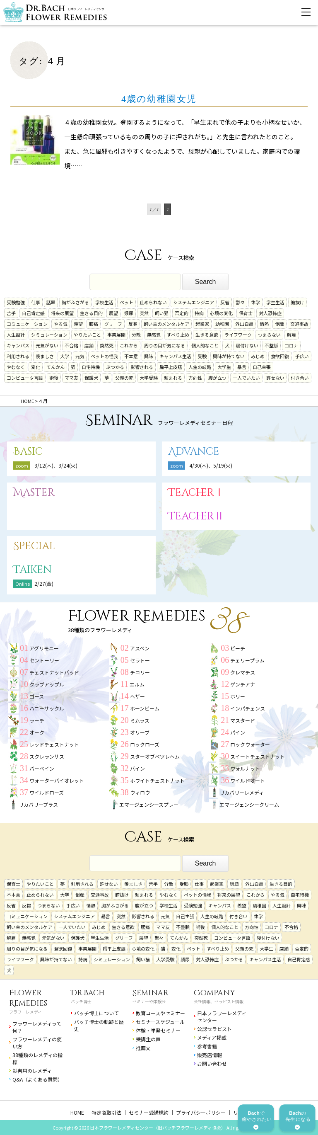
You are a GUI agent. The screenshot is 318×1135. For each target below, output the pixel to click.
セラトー (140, 660)
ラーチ (36, 720)
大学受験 (149, 377)
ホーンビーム (144, 708)
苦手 (11, 313)
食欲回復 (280, 356)
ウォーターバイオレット (56, 780)
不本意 (131, 356)
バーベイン (41, 768)
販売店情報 (209, 1054)
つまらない (269, 334)
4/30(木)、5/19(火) (210, 465)
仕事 (35, 302)
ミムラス (139, 720)
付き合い (300, 377)
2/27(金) (43, 583)
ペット (126, 302)
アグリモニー (44, 648)
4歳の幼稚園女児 (159, 99)
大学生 (224, 367)
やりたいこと (87, 334)
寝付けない (247, 345)
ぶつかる (115, 367)
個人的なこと (205, 345)
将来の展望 (62, 313)
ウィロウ (140, 792)
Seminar (150, 993)
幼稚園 (222, 323)
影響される (141, 367)
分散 (136, 334)
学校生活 (104, 302)
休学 (255, 302)
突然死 (106, 345)
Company (214, 993)
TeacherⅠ (196, 493)
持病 (199, 313)
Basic (28, 451)
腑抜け (297, 302)
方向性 (195, 377)
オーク (36, 732)
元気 (79, 356)
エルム (137, 684)
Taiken (32, 570)
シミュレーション (49, 334)
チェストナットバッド (54, 672)
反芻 (132, 323)
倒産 (279, 323)
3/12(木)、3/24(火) (55, 465)
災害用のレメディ (32, 1070)
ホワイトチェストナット (157, 780)
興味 (148, 356)
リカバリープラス (38, 804)
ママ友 (71, 377)
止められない (153, 302)
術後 (53, 377)
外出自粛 (244, 323)
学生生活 (275, 302)
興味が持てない (229, 356)
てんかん (55, 367)
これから (129, 345)
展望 (113, 313)
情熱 (264, 323)
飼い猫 (162, 313)
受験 (202, 356)
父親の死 (124, 377)
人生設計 (16, 334)
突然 (144, 313)
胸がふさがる (75, 302)
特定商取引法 (106, 1112)
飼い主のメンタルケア (166, 323)
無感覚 (154, 334)
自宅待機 (91, 367)
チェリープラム (247, 660)
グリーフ (113, 323)
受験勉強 (16, 302)
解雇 (291, 334)
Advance (193, 451)
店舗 (89, 345)
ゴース (36, 696)
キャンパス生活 (175, 356)
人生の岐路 (199, 367)
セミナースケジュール (160, 1021)
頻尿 (128, 313)
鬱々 (240, 302)
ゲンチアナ (242, 684)
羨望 (78, 323)
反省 (224, 302)
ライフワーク (238, 334)
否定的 (181, 313)
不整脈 (271, 345)
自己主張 (262, 367)
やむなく (16, 367)
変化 (35, 367)
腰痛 (93, 323)
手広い (302, 356)
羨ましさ (45, 356)
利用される (18, 356)
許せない (275, 377)
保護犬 (91, 377)
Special (34, 546)
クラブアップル (46, 684)
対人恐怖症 (270, 313)
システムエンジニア (193, 302)
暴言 (241, 367)
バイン (137, 768)
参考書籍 (207, 1046)
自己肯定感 (33, 313)
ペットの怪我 (104, 356)
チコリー (140, 672)
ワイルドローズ (46, 792)
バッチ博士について (96, 1012)
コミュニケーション (27, 323)
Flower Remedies (28, 998)
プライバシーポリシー (201, 1112)
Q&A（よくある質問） (37, 1079)
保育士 (246, 313)
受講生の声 (148, 1039)
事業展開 (116, 334)
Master (34, 493)
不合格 (71, 345)
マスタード (242, 720)
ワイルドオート (247, 780)
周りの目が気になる (164, 345)
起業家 (202, 323)
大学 (64, 356)
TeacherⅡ (196, 516)
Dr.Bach (88, 993)
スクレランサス (46, 756)
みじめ (258, 356)
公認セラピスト (214, 1028)
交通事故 (299, 323)
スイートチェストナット (257, 756)
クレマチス (242, 672)
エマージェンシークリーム (249, 804)
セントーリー (44, 660)
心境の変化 (221, 313)
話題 (50, 302)
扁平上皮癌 (170, 367)
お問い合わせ (212, 1063)
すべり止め (178, 334)
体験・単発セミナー (158, 1030)
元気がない (47, 345)
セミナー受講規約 (149, 1112)
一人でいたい (246, 377)
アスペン (139, 648)
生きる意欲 (206, 334)
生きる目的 (91, 313)
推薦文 (143, 1047)
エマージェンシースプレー (148, 804)
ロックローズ (144, 744)
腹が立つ (217, 377)
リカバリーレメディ (241, 792)
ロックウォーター (250, 744)
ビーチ (237, 648)
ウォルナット (245, 768)
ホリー (237, 696)
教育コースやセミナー (160, 1012)
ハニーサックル (46, 708)
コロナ (291, 345)
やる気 (60, 323)
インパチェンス (247, 708)
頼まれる (173, 377)
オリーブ (139, 732)
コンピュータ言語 (25, 377)
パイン (237, 732)
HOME (77, 1112)
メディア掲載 (211, 1037)
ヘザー (137, 696)
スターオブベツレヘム (155, 756)
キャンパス (18, 345)
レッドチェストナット (54, 744)
